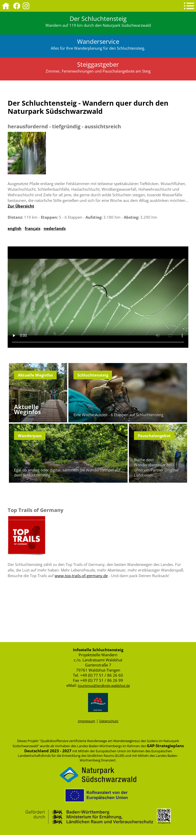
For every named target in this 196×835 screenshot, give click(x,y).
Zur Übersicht (21, 205)
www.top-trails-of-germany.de (81, 575)
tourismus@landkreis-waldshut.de (104, 685)
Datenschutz (108, 721)
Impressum (86, 721)
